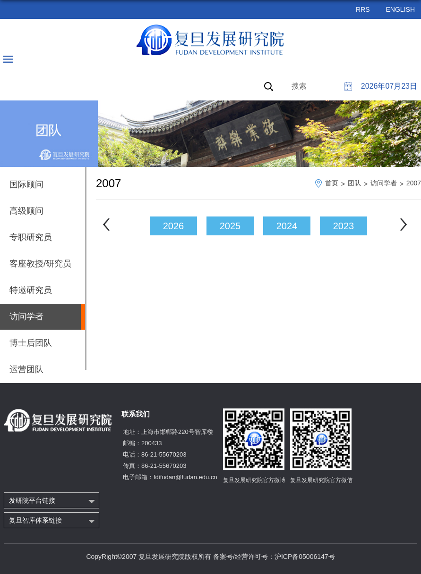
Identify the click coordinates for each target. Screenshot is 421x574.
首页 (331, 183)
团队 (354, 183)
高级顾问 (26, 211)
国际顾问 (26, 184)
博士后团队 (30, 343)
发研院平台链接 (32, 500)
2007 (413, 183)
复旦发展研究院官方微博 (254, 480)
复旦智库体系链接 (35, 520)
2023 (343, 226)
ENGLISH (400, 9)
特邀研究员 (30, 290)
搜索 (299, 86)
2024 (287, 226)
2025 (230, 226)
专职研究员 (30, 237)
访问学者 (383, 183)
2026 (173, 226)
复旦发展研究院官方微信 (321, 480)
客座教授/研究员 (40, 263)
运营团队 (26, 369)
